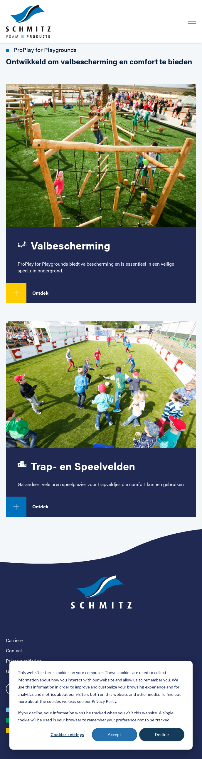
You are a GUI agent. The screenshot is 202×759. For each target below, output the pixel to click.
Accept (114, 734)
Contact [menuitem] (14, 650)
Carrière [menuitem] (14, 640)
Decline (162, 734)
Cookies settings (67, 734)
